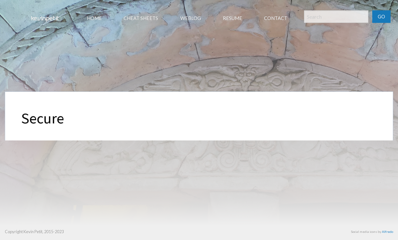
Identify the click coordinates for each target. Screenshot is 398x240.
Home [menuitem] (94, 18)
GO (381, 16)
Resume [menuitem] (232, 18)
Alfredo (387, 232)
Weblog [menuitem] (190, 18)
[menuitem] (44, 19)
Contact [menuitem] (275, 18)
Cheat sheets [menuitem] (141, 18)
